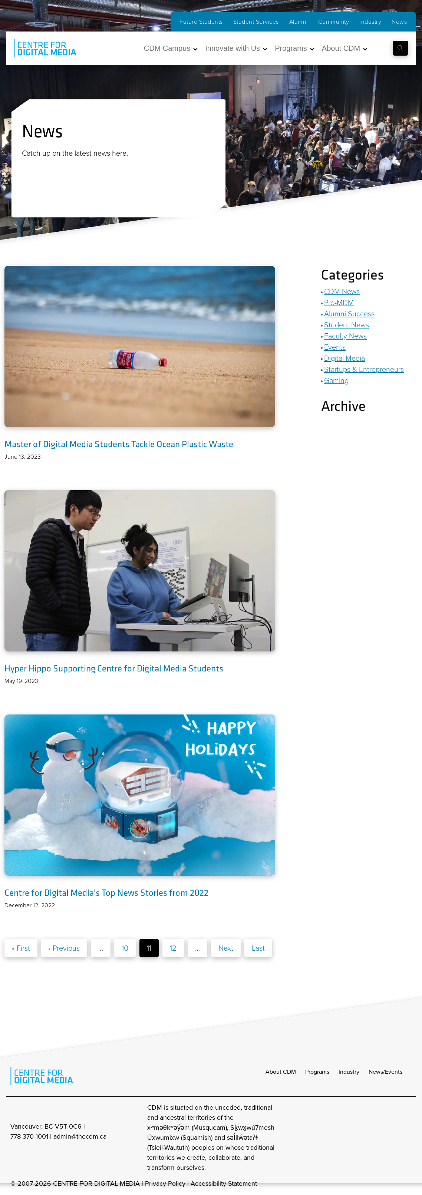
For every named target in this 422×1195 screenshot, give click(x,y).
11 (149, 948)
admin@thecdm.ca (79, 1137)
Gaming (336, 380)
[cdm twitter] (390, 1138)
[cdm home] (39, 48)
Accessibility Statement (224, 1184)
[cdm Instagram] (357, 1138)
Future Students (201, 21)
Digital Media (344, 358)
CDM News (342, 291)
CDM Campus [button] (167, 48)
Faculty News (345, 335)
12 (173, 948)
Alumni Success (349, 313)
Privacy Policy (165, 1184)
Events (335, 347)
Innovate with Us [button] (232, 48)
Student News (346, 324)
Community (333, 21)
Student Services (256, 21)
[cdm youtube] (406, 1138)
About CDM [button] (341, 48)
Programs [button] (291, 48)
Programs (317, 1072)
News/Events (385, 1072)
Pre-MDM (339, 302)
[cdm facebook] (374, 1138)
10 (125, 948)
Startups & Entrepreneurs (364, 369)
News (399, 21)
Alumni (298, 21)
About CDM (281, 1072)
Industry (370, 21)
